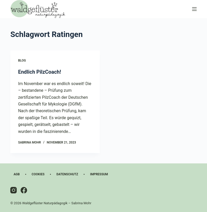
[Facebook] (24, 190)
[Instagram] (13, 190)
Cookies (38, 174)
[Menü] (194, 9)
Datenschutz (67, 174)
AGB (17, 174)
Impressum (99, 174)
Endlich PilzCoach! (39, 72)
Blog (22, 60)
